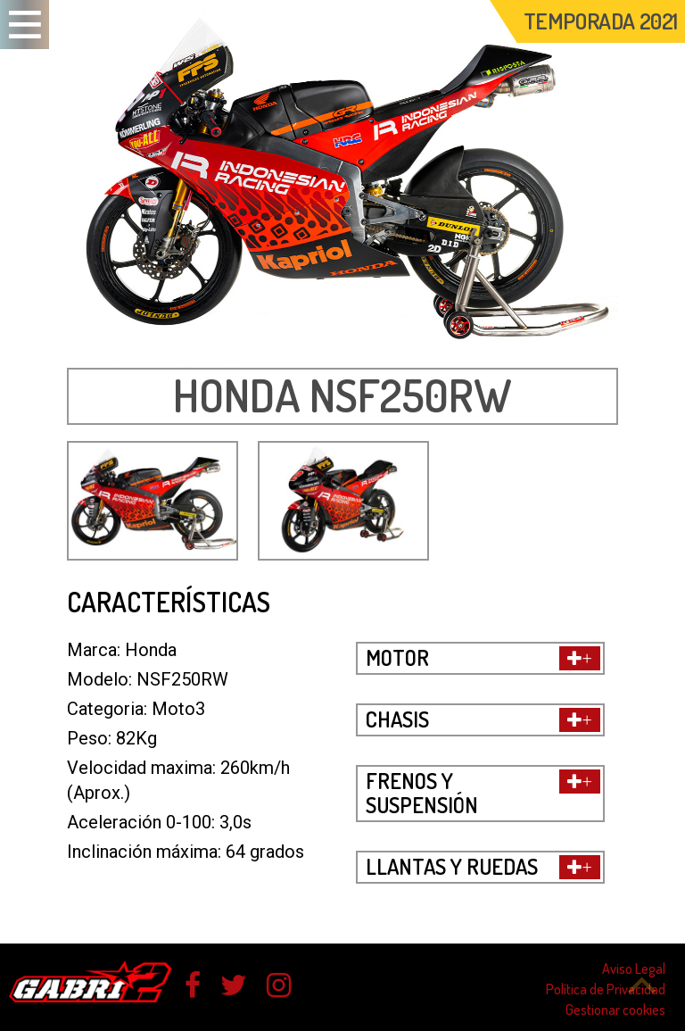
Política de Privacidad (605, 989)
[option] (342, 184)
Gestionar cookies (615, 1010)
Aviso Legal (633, 968)
